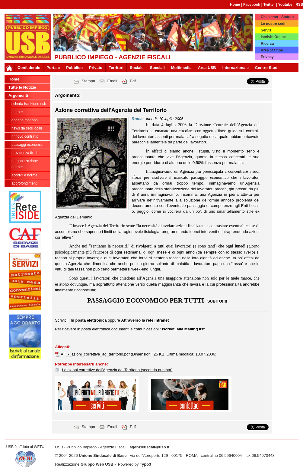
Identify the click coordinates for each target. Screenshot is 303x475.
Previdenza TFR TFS (24, 153)
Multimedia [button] (181, 67)
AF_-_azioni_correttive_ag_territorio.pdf (96, 354)
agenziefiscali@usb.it (149, 447)
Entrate (17, 112)
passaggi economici (27, 144)
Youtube (285, 4)
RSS (299, 4)
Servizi (267, 30)
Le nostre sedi (273, 23)
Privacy (267, 57)
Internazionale (235, 67)
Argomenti (18, 95)
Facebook (251, 4)
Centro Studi (267, 67)
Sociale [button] (137, 67)
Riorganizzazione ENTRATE (24, 164)
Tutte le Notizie (22, 87)
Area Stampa (272, 50)
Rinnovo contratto (24, 136)
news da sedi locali (26, 128)
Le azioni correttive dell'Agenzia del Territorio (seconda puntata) (117, 370)
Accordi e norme (24, 175)
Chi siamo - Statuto (277, 17)
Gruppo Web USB (97, 464)
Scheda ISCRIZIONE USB (28, 104)
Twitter (269, 4)
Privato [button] (95, 67)
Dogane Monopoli (25, 120)
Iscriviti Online (273, 37)
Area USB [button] (207, 67)
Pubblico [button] (74, 67)
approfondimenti (24, 183)
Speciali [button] (157, 67)
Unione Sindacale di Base (102, 455)
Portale (53, 67)
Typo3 (145, 464)
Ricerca (267, 43)
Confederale (29, 67)
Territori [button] (116, 67)
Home (235, 4)
